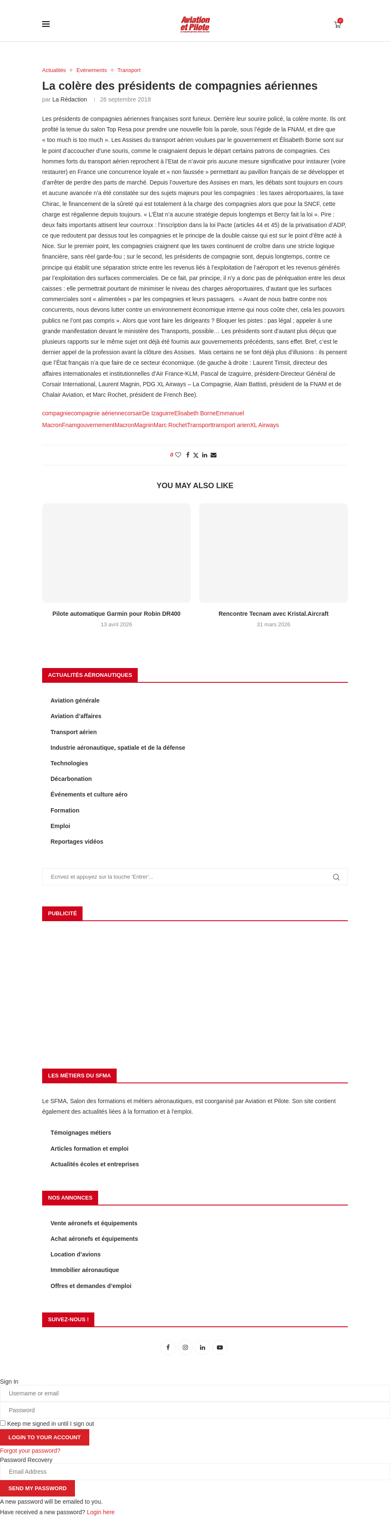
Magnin (144, 425)
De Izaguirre (158, 413)
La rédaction (69, 99)
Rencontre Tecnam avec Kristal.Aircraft (274, 613)
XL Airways (264, 425)
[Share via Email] (213, 455)
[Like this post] (178, 455)
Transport (199, 425)
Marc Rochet (170, 425)
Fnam (69, 425)
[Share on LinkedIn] (204, 455)
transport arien (231, 425)
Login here (101, 1512)
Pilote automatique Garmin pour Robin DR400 (116, 613)
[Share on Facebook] (188, 455)
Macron (124, 425)
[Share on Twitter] (196, 455)
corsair (133, 413)
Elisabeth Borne (195, 413)
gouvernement (96, 425)
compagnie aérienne (98, 413)
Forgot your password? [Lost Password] (30, 1450)
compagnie (56, 413)
